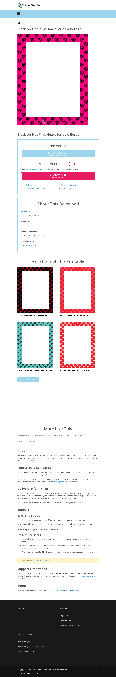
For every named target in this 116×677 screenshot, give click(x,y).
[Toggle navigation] (19, 14)
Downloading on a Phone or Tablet (30, 646)
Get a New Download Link (70, 626)
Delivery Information (33, 185)
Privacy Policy (25, 673)
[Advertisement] (58, 405)
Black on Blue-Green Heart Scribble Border (35, 370)
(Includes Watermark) (58, 153)
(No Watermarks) (58, 176)
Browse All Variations (28, 380)
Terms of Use (66, 189)
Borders (21, 23)
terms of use (73, 590)
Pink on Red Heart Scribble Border (74, 315)
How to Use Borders (29, 245)
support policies (86, 576)
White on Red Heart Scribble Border (75, 370)
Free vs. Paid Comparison (35, 189)
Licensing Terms (66, 621)
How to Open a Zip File (26, 651)
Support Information (69, 185)
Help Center (64, 616)
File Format (26, 211)
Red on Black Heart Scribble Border (32, 315)
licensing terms (58, 482)
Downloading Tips (24, 641)
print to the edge (39, 539)
